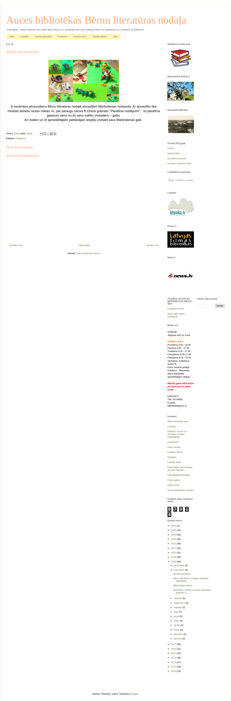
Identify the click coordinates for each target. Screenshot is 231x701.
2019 (174, 557)
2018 (174, 561)
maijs (177, 620)
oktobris (178, 598)
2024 (174, 534)
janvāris (178, 638)
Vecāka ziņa (152, 245)
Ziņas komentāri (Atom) (88, 253)
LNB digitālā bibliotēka (178, 475)
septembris (180, 603)
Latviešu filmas (175, 452)
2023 (174, 539)
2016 (174, 648)
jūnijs (177, 616)
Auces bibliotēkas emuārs (180, 490)
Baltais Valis (173, 153)
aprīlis (177, 625)
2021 (174, 548)
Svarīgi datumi (99, 36)
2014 (174, 657)
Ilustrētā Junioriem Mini (179, 163)
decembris (179, 565)
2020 (174, 552)
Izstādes (25, 36)
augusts (178, 607)
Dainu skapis (173, 447)
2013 (174, 662)
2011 (174, 671)
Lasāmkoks (173, 442)
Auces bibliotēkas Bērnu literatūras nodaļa (96, 20)
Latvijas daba (174, 462)
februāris (178, 634)
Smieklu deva (80, 36)
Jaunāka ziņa (15, 245)
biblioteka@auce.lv (177, 405)
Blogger (134, 694)
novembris (179, 570)
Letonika (171, 426)
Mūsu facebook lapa (177, 421)
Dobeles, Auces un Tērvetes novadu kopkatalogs (176, 434)
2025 (174, 530)
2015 (174, 653)
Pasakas (171, 457)
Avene (170, 148)
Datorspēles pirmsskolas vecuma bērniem (179, 468)
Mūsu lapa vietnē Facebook (176, 315)
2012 (174, 666)
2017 (174, 644)
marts (177, 629)
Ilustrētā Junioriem (176, 158)
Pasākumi (62, 36)
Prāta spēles (173, 480)
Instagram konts (175, 308)
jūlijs (176, 611)
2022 (174, 543)
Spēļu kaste (173, 485)
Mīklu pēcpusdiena (182, 585)
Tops (115, 36)
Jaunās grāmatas (43, 36)
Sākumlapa (84, 245)
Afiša (11, 36)
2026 (174, 525)
